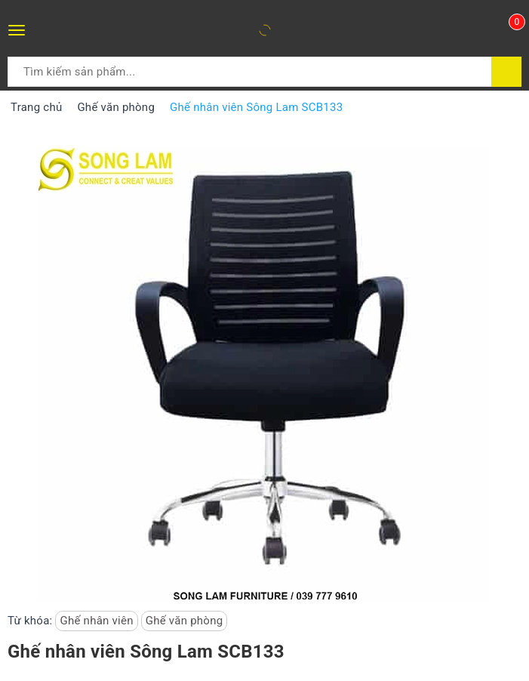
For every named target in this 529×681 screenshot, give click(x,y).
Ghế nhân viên (96, 620)
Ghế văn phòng (184, 620)
